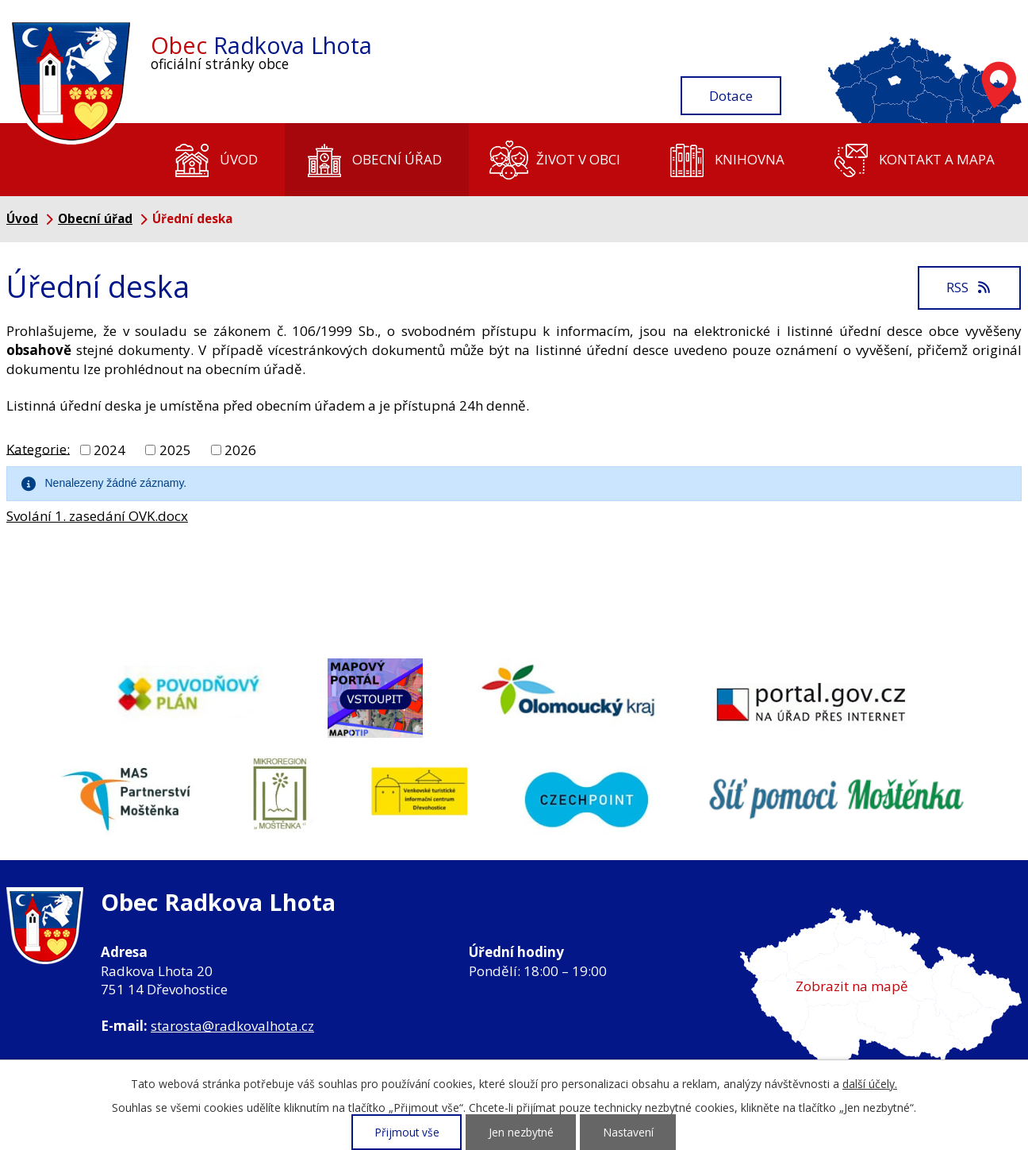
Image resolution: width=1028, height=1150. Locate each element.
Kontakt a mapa (937, 159)
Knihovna (749, 159)
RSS (969, 287)
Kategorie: (38, 448)
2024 (109, 450)
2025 (175, 450)
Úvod (239, 159)
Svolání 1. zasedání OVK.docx (97, 516)
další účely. (869, 1083)
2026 (240, 450)
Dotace (731, 96)
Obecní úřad (397, 159)
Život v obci (578, 159)
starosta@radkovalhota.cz (232, 1026)
